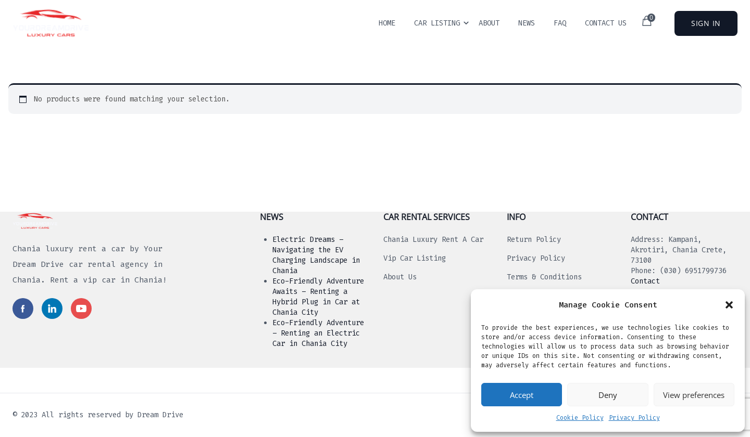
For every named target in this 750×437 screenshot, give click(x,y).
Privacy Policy (634, 418)
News (526, 23)
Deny (607, 395)
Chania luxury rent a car (433, 240)
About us (400, 277)
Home (387, 23)
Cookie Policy (580, 418)
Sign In (706, 23)
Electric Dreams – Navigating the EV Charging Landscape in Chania (316, 255)
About (489, 23)
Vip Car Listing (414, 258)
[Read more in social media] (22, 308)
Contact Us (606, 23)
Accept (521, 395)
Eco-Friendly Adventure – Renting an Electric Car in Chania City (318, 333)
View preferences (693, 395)
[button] (729, 305)
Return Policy (534, 240)
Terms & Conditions (544, 277)
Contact (645, 281)
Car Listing (437, 23)
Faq (560, 23)
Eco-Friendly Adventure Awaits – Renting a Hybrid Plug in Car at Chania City (318, 296)
